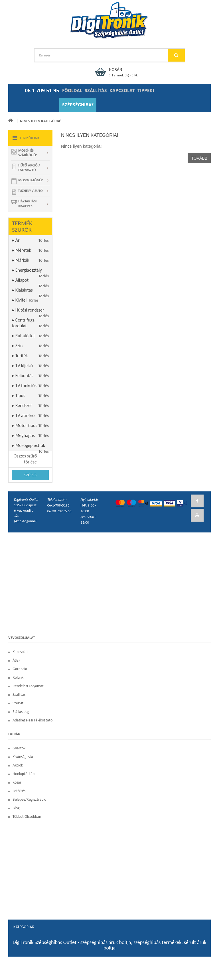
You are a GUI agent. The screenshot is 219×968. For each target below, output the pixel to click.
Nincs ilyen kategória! (41, 121)
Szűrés (30, 475)
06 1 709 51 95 (42, 91)
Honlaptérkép (24, 774)
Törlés (43, 240)
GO (176, 55)
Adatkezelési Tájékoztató (32, 720)
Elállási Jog (21, 712)
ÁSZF (16, 660)
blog (16, 808)
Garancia (20, 669)
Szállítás (19, 695)
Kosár (17, 782)
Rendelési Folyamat (28, 686)
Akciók (18, 765)
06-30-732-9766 (59, 511)
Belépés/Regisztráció (29, 800)
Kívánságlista (23, 757)
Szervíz (18, 703)
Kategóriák (23, 926)
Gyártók (19, 748)
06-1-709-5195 (58, 505)
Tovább (199, 158)
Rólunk (18, 678)
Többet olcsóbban (27, 817)
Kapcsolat (20, 652)
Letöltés (19, 791)
